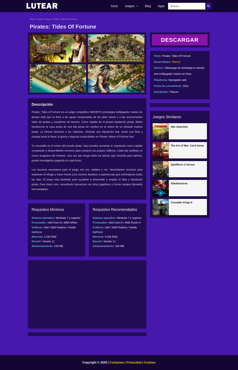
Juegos (133, 6)
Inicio (117, 6)
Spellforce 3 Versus (183, 164)
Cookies (149, 362)
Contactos (117, 362)
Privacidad (133, 362)
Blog (149, 6)
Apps (161, 6)
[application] (139, 6)
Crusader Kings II (181, 202)
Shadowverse (179, 183)
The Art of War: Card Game (187, 145)
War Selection (179, 126)
